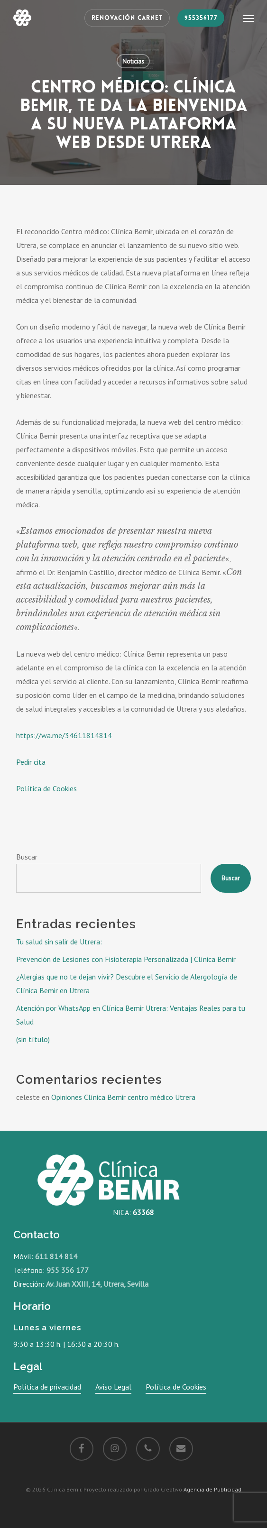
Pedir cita (31, 762)
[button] (248, 18)
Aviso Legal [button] (113, 1386)
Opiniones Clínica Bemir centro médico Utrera (123, 1097)
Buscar (26, 856)
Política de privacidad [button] (47, 1386)
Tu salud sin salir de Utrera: (59, 941)
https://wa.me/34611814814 (64, 735)
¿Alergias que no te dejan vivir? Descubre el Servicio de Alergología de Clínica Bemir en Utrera (126, 983)
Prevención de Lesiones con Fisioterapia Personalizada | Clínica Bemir (126, 959)
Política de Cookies (46, 788)
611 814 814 (56, 1256)
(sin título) (33, 1039)
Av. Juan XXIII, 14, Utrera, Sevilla (97, 1284)
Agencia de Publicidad (212, 1489)
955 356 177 (67, 1270)
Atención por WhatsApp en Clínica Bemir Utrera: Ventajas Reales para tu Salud (130, 1014)
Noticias (133, 61)
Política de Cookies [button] (176, 1386)
